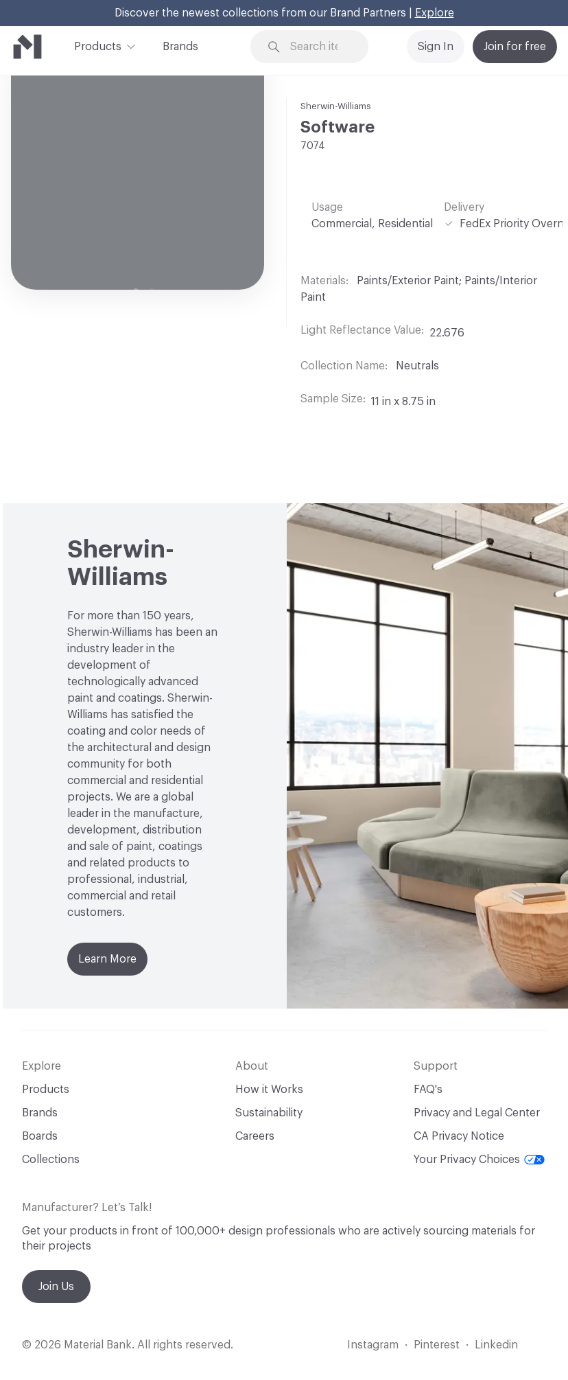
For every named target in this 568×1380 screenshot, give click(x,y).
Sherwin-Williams (335, 106)
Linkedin (496, 1344)
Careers (254, 1136)
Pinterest (437, 1344)
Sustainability (269, 1112)
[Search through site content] (318, 47)
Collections (51, 1159)
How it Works (269, 1089)
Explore (434, 13)
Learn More (107, 959)
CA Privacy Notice (459, 1136)
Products (97, 45)
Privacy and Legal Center (477, 1112)
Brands (180, 46)
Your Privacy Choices (479, 1159)
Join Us (56, 1286)
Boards (40, 1136)
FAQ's (428, 1089)
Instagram (373, 1344)
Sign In (435, 46)
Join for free (515, 46)
